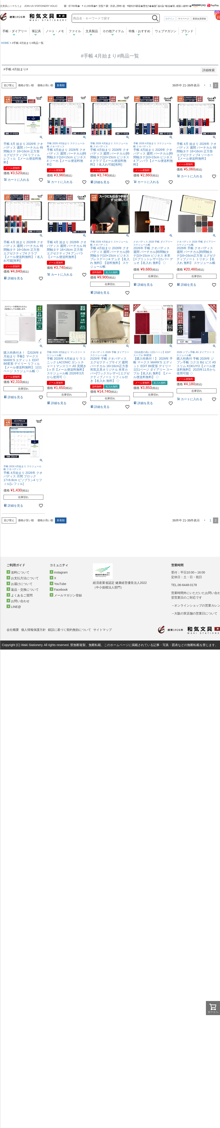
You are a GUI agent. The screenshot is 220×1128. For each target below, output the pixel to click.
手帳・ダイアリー (14, 31)
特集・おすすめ (139, 31)
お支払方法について (25, 578)
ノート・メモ (55, 31)
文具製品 (92, 31)
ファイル (75, 31)
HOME (5, 43)
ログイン (169, 18)
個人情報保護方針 (33, 629)
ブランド (187, 31)
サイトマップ (102, 629)
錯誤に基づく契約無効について (69, 629)
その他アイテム (113, 31)
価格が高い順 (45, 85)
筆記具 (36, 31)
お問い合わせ (20, 601)
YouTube (60, 584)
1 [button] (210, 85)
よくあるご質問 (22, 595)
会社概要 (13, 629)
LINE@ (16, 607)
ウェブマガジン (165, 31)
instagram (61, 572)
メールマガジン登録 (68, 595)
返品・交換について (25, 589)
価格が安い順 (26, 85)
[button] (205, 85)
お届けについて (22, 584)
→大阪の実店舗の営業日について (194, 613)
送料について (20, 572)
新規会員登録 (199, 18)
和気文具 (33, 17)
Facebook (61, 589)
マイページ (183, 18)
